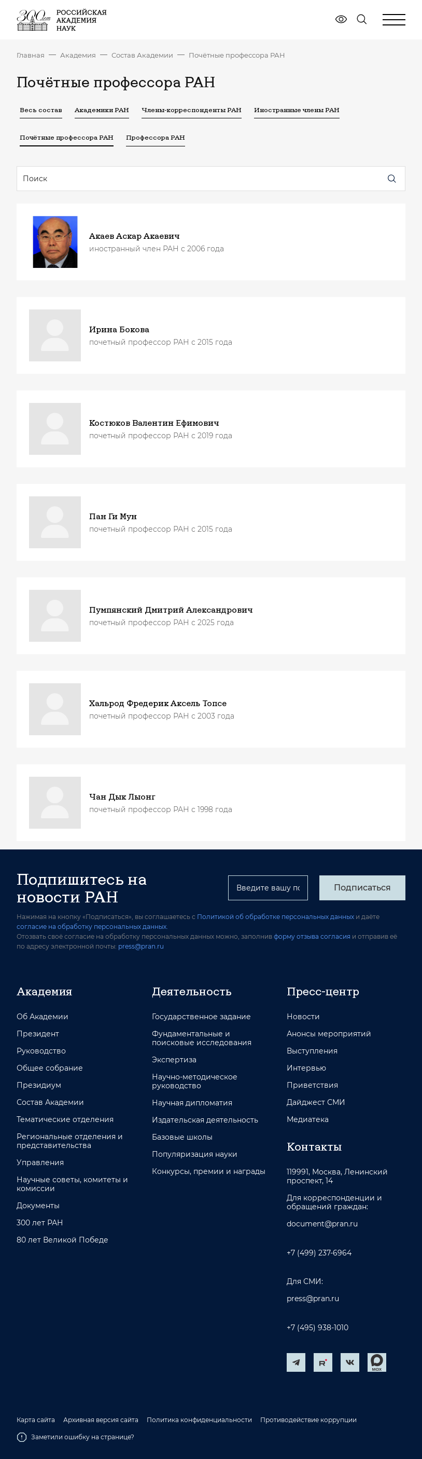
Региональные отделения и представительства (70, 1141)
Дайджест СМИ (316, 1102)
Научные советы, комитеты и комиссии (72, 1184)
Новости (303, 1016)
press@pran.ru (141, 946)
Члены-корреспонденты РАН (192, 109)
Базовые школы (182, 1137)
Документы (38, 1205)
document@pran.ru (322, 1224)
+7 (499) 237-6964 (319, 1253)
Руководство (41, 1051)
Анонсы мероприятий (329, 1034)
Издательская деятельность (205, 1120)
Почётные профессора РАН (237, 55)
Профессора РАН (155, 137)
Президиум (39, 1085)
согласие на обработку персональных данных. (92, 926)
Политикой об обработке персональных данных (275, 917)
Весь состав (41, 109)
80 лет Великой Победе (62, 1240)
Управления (40, 1162)
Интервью (306, 1068)
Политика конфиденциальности (199, 1420)
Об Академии (42, 1016)
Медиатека (308, 1119)
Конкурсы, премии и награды (208, 1171)
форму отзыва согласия (312, 936)
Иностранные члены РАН (297, 109)
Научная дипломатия (192, 1103)
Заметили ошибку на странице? (75, 1437)
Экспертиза (174, 1060)
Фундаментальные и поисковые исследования (201, 1038)
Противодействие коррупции (308, 1420)
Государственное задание (201, 1016)
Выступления (312, 1051)
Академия (78, 55)
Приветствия (312, 1085)
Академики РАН (102, 109)
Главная (31, 55)
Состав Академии (142, 55)
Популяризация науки (194, 1154)
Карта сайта (36, 1420)
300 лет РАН (40, 1223)
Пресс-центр (323, 991)
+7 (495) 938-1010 (317, 1327)
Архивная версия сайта (100, 1420)
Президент (38, 1034)
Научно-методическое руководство (194, 1081)
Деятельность (192, 991)
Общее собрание (50, 1068)
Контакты (314, 1146)
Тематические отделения (65, 1119)
